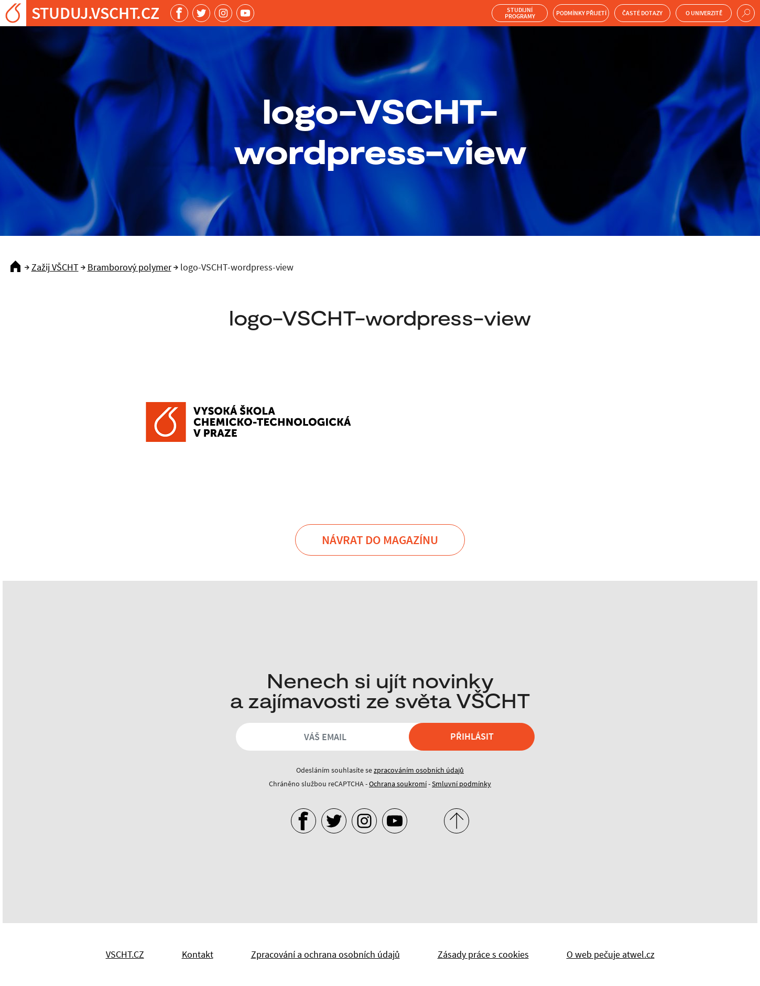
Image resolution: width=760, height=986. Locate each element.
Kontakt (197, 954)
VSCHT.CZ (125, 954)
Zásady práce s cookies (483, 954)
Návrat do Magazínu (380, 539)
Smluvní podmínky (461, 783)
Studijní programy (520, 13)
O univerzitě (704, 13)
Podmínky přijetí (581, 13)
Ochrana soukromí (398, 783)
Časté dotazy (642, 13)
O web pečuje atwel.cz (611, 954)
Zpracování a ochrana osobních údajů (325, 954)
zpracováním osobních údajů (419, 770)
